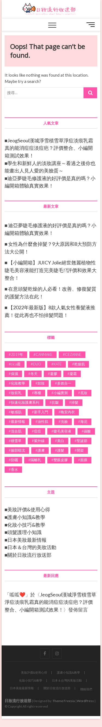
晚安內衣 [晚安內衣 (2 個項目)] (68, 412)
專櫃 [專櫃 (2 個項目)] (37, 393)
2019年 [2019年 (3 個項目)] (17, 354)
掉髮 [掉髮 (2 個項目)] (74, 402)
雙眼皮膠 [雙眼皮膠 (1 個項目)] (61, 460)
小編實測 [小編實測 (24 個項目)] (61, 393)
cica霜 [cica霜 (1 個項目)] (15, 364)
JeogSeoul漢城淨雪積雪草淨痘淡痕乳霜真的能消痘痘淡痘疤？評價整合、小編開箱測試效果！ (49, 147)
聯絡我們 (86, 689)
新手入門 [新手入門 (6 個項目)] (41, 412)
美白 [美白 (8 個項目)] (60, 440)
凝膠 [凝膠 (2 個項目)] (53, 373)
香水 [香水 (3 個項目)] (14, 469)
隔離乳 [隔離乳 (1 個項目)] (35, 460)
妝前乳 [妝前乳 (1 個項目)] (16, 393)
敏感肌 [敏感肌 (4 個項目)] (16, 412)
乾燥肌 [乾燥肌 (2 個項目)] (79, 364)
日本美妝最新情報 (27, 540)
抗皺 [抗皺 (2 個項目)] (55, 402)
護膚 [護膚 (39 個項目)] (41, 450)
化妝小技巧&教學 (26, 525)
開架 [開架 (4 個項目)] (80, 450)
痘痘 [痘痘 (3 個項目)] (37, 431)
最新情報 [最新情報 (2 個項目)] (18, 421)
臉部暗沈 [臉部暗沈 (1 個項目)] (18, 450)
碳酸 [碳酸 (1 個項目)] (87, 431)
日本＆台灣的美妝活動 (31, 547)
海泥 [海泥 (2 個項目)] (83, 421)
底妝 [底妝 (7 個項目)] (83, 393)
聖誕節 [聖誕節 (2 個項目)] (82, 440)
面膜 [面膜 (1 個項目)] (83, 460)
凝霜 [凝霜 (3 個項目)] (73, 373)
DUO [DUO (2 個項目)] (37, 364)
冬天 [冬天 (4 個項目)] (34, 373)
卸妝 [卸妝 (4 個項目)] (41, 383)
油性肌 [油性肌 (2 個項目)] (43, 421)
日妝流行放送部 (18, 700)
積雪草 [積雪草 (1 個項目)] (16, 440)
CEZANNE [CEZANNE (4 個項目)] (73, 354)
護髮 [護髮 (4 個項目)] (60, 450)
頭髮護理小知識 (24, 532)
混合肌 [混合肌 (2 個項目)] (16, 431)
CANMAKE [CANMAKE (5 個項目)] (44, 354)
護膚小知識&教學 (26, 517)
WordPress (85, 701)
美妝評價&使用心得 (28, 509)
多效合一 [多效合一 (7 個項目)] (64, 383)
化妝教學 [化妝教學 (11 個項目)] (18, 383)
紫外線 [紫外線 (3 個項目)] (39, 440)
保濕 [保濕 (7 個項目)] (14, 373)
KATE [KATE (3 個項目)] (58, 364)
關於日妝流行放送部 (29, 555)
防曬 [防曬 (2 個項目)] (14, 460)
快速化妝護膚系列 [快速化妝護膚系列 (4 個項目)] (25, 402)
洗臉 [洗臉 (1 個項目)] (64, 421)
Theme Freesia (63, 701)
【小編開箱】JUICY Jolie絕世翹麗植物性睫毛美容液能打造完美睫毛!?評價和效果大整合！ (51, 270)
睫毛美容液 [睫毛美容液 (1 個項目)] (62, 431)
